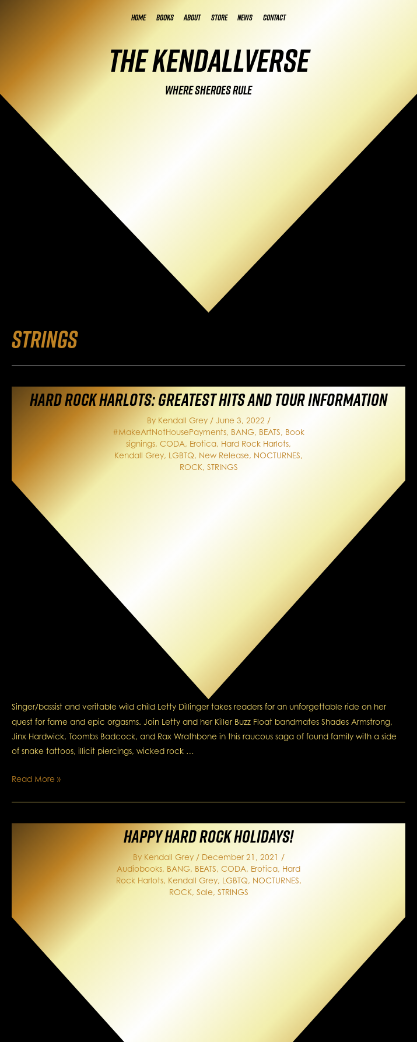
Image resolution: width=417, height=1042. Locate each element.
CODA (172, 443)
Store (219, 17)
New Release (224, 455)
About (192, 17)
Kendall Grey (139, 455)
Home (138, 17)
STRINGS (222, 467)
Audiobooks (139, 868)
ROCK (191, 467)
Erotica (203, 443)
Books (165, 17)
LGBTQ (181, 455)
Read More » (36, 779)
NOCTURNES (277, 455)
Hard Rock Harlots (255, 443)
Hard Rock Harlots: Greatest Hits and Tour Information (208, 399)
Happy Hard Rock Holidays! (208, 836)
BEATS (270, 432)
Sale (205, 892)
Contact (274, 17)
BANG (242, 432)
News (245, 17)
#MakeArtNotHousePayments (169, 432)
